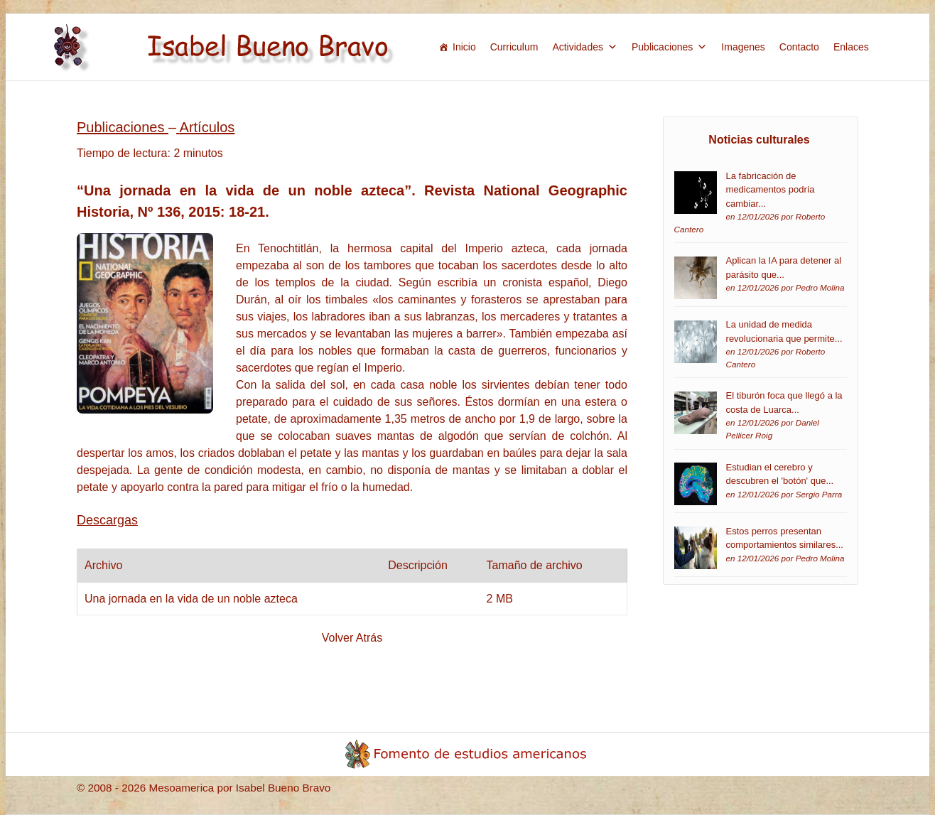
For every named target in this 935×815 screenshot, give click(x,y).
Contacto (799, 47)
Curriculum (514, 47)
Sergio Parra (819, 494)
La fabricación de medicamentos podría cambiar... (770, 190)
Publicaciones (669, 47)
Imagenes (742, 47)
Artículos (207, 127)
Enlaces (851, 47)
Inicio (464, 47)
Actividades (584, 47)
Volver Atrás (352, 638)
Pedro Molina (820, 287)
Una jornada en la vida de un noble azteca (191, 599)
